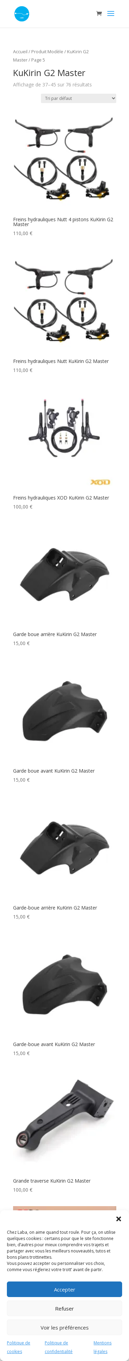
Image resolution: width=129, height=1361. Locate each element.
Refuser (64, 1308)
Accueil (20, 51)
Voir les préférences (65, 1327)
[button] (118, 1218)
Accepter (64, 1289)
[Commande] (78, 98)
